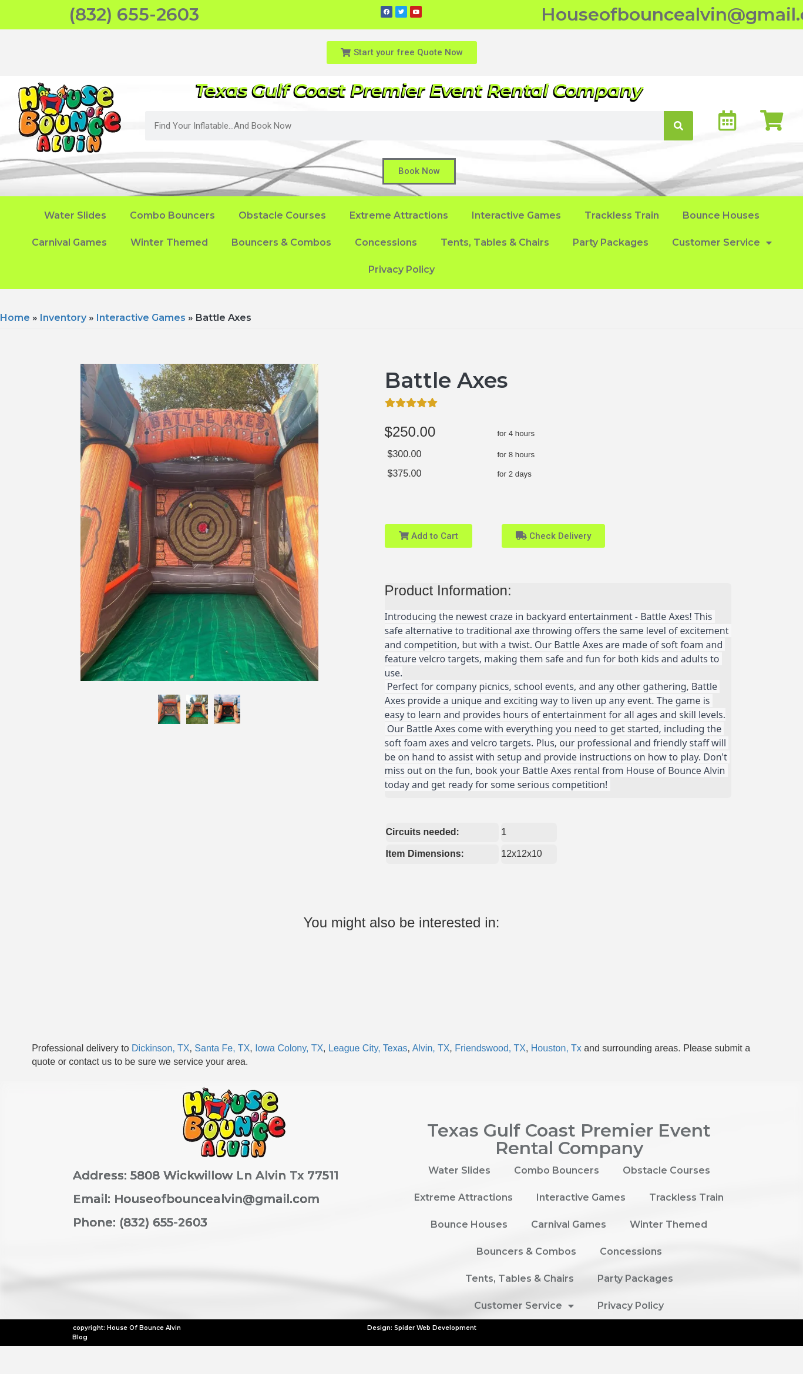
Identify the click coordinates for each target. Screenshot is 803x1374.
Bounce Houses (721, 215)
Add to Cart (428, 536)
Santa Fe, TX (222, 1048)
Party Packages (611, 242)
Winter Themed (169, 242)
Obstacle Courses (282, 215)
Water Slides (75, 215)
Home (15, 317)
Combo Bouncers (172, 215)
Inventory (63, 317)
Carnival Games (69, 242)
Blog (80, 1337)
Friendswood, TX (490, 1048)
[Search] (678, 125)
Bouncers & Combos (281, 242)
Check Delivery (553, 536)
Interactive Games (516, 215)
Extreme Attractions (399, 215)
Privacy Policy (401, 269)
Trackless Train (621, 215)
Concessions (386, 242)
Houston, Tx (556, 1048)
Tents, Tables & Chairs (495, 242)
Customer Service (722, 242)
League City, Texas (368, 1048)
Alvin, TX (431, 1048)
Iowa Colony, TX (289, 1048)
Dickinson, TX (160, 1048)
